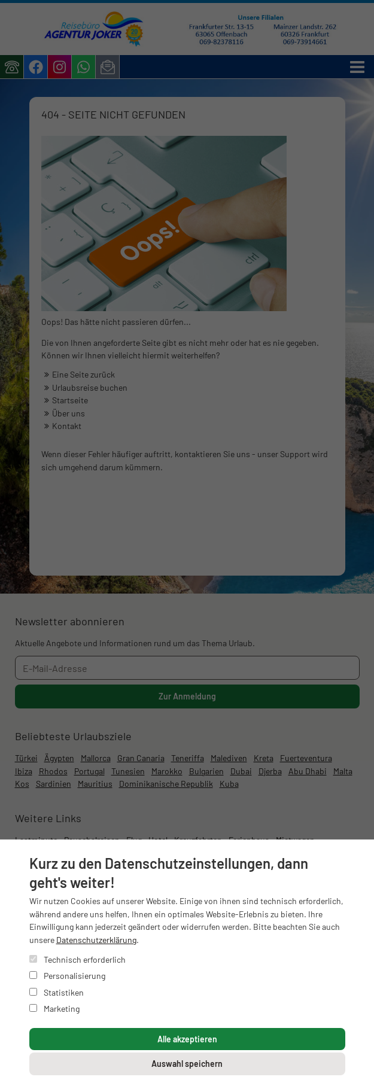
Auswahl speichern (187, 1063)
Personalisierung (67, 976)
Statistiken (56, 992)
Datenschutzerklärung (96, 940)
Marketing (54, 1008)
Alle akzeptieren (187, 1039)
